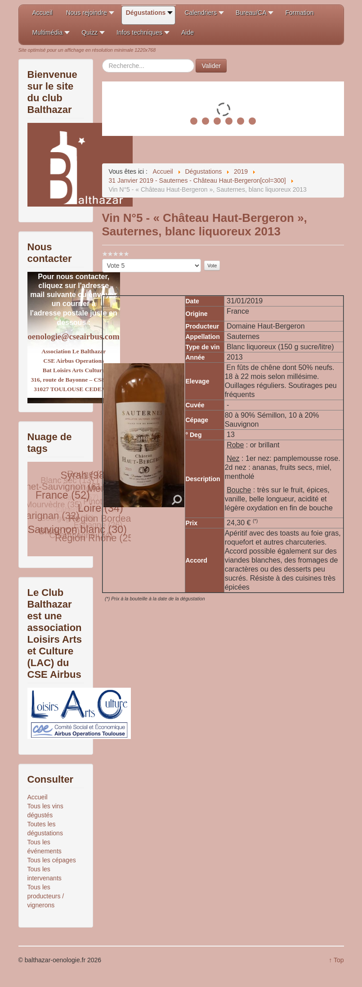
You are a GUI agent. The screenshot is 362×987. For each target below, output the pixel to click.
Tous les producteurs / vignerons (45, 896)
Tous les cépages (51, 860)
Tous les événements (44, 846)
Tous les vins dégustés (45, 810)
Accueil (37, 797)
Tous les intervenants (44, 873)
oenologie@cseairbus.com (74, 336)
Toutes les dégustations (45, 828)
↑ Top (336, 960)
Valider (211, 65)
